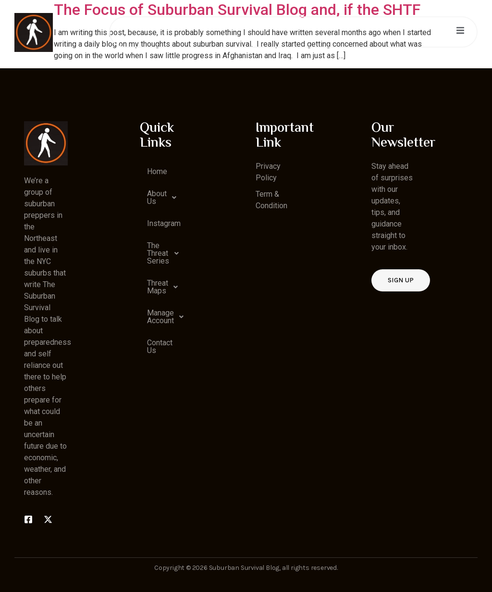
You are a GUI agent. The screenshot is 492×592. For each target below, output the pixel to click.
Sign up (401, 280)
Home (157, 171)
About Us (164, 197)
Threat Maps (165, 287)
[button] (162, 198)
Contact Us (159, 346)
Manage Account (165, 317)
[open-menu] (460, 32)
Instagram (164, 223)
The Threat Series (165, 253)
